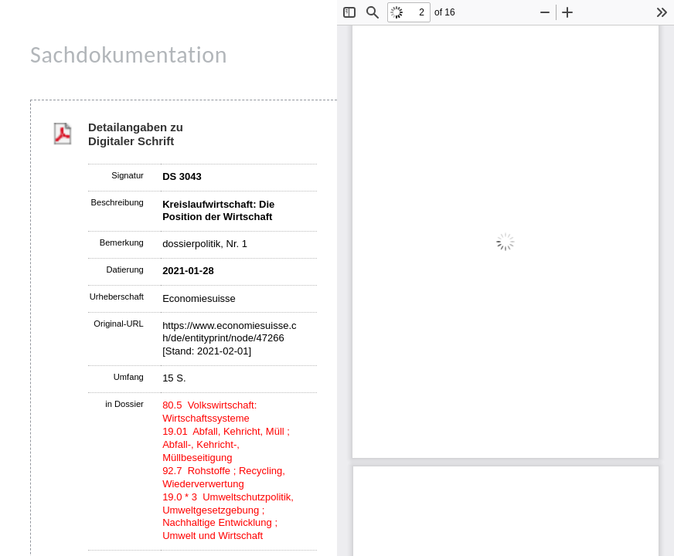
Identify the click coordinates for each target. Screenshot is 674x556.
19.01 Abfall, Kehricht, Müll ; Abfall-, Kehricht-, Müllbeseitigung (226, 444)
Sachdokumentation (128, 54)
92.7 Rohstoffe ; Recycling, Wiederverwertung (223, 477)
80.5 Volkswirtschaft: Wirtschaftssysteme (209, 411)
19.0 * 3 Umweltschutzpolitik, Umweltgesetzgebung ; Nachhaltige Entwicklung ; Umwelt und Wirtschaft (228, 516)
